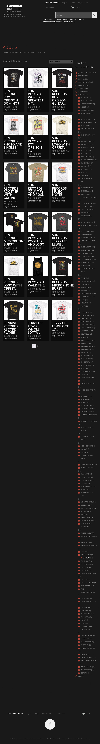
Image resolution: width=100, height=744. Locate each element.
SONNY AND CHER (87, 521)
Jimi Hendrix (85, 340)
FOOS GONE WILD (87, 281)
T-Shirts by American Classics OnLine (22, 739)
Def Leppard (85, 231)
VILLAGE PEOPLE (87, 642)
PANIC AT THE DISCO (88, 468)
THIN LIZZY (85, 611)
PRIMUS (83, 489)
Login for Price (10, 109)
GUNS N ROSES (86, 297)
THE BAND (84, 570)
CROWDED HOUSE (87, 203)
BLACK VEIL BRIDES (87, 160)
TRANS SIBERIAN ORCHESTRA (86, 627)
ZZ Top (83, 673)
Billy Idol (84, 150)
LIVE (82, 381)
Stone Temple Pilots (89, 545)
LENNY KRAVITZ (86, 377)
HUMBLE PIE (85, 312)
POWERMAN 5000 (87, 486)
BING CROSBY (86, 157)
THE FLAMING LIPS (87, 583)
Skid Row (84, 511)
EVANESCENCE (86, 256)
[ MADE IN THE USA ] (85, 73)
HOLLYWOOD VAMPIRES (86, 304)
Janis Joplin (85, 331)
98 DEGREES (85, 101)
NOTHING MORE (87, 446)
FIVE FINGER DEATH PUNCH (88, 270)
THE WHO (84, 608)
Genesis (84, 290)
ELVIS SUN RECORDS (88, 241)
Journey (84, 353)
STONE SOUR (85, 542)
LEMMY (83, 374)
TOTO (83, 620)
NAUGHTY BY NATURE (89, 421)
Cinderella (85, 191)
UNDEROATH (85, 639)
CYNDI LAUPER (86, 210)
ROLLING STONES (87, 508)
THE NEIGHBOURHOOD (88, 590)
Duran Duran (86, 238)
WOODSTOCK (86, 670)
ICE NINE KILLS (86, 315)
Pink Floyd (85, 480)
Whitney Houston (88, 660)
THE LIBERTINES (86, 586)
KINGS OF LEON (86, 365)
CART (69, 7)
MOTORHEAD (85, 412)
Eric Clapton (86, 250)
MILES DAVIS (85, 399)
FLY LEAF (84, 278)
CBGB (83, 175)
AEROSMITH (85, 110)
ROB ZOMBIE (85, 505)
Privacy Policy (85, 739)
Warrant (84, 645)
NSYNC (83, 449)
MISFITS (83, 402)
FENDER (84, 266)
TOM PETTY (85, 617)
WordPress (53, 739)
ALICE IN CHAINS (87, 122)
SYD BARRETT (85, 561)
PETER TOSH (85, 477)
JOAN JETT (85, 343)
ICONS (53, 19)
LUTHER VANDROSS (88, 384)
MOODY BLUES (86, 405)
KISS (82, 368)
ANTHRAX (84, 126)
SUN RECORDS (30, 52)
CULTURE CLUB (86, 206)
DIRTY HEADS (85, 234)
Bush (83, 172)
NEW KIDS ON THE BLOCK (87, 428)
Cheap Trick (85, 188)
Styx (82, 552)
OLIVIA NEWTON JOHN (87, 456)
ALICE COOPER (86, 119)
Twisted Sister (86, 636)
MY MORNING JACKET (89, 415)
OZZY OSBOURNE (87, 465)
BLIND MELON (86, 163)
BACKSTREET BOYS (88, 135)
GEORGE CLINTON (87, 294)
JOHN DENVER (86, 349)
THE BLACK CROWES (88, 573)
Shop (73, 2)
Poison (84, 483)
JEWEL (83, 337)
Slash (83, 514)
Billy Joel (84, 154)
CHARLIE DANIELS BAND (87, 180)
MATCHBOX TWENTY (88, 390)
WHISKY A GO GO (87, 657)
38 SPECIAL (85, 98)
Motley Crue (86, 409)
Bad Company (86, 141)
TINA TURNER (85, 614)
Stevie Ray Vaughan (89, 536)
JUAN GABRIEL (86, 356)
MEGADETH (85, 396)
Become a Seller (52, 2)
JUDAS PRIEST (85, 359)
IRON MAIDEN (86, 322)
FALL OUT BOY (86, 262)
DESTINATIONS (79, 19)
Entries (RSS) (61, 739)
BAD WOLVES (85, 144)
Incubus (84, 318)
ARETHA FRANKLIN (87, 129)
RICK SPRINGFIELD (87, 502)
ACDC (83, 107)
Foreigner (85, 284)
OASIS (83, 452)
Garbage (84, 287)
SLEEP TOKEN (85, 517)
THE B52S (84, 567)
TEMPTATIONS (86, 564)
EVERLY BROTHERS (87, 259)
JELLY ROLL (85, 334)
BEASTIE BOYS (86, 147)
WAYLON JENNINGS (88, 648)
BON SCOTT (85, 169)
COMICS (66, 19)
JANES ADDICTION (87, 328)
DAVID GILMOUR (87, 222)
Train (83, 623)
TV (63, 19)
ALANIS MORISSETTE (88, 113)
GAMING (59, 19)
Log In (64, 2)
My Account (83, 2)
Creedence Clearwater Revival (89, 195)
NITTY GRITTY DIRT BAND (87, 438)
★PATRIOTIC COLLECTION (52, 22)
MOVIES (44, 19)
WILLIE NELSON (86, 667)
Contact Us (50, 7)
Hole (83, 300)
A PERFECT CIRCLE (87, 104)
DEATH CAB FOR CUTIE (89, 225)
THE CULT (84, 580)
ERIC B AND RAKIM (87, 247)
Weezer (84, 654)
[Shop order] (61, 61)
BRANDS (72, 19)
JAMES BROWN (86, 325)
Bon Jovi (84, 166)
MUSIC (49, 19)
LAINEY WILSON (86, 371)
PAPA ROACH (85, 474)
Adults (86, 558)
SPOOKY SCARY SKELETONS (86, 525)
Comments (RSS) (74, 739)
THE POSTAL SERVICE (88, 601)
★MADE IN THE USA (68, 22)
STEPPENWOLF (86, 533)
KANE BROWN (86, 362)
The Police (85, 598)
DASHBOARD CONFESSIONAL (86, 214)
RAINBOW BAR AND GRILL (88, 494)
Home (5, 52)
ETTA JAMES (85, 253)
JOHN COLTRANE (87, 346)
